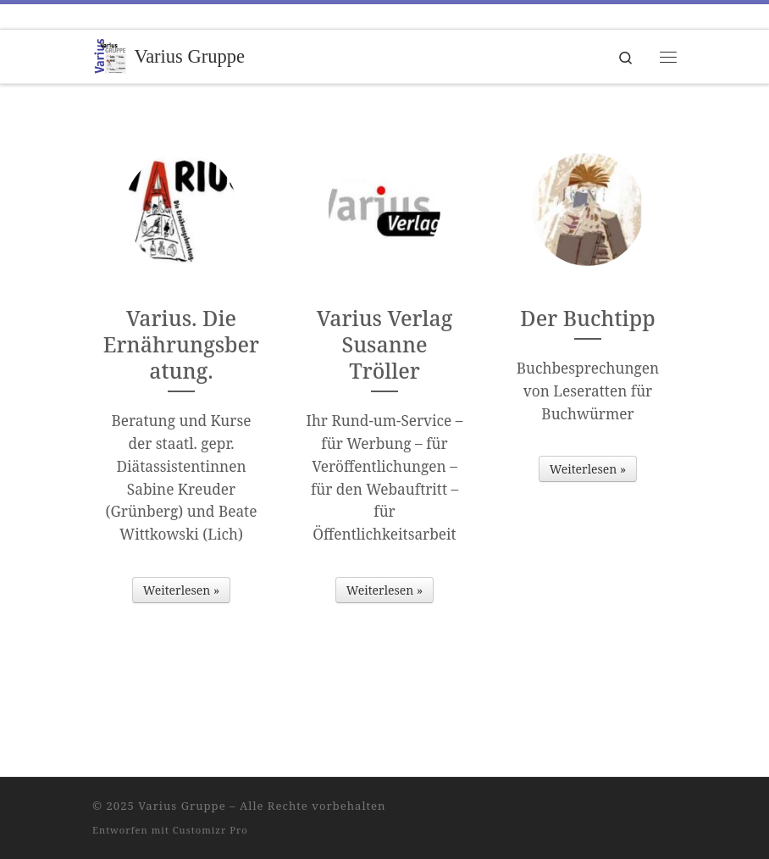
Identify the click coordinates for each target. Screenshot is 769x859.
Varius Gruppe (181, 805)
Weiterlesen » (181, 590)
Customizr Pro (210, 829)
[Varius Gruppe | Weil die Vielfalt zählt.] (110, 54)
